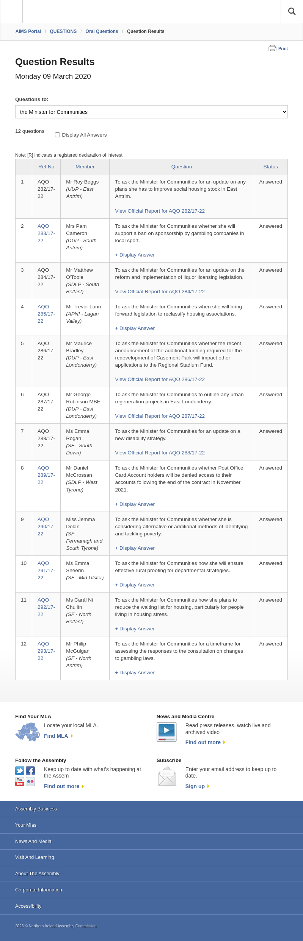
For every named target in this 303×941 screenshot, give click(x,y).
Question (181, 167)
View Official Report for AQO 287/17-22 (160, 416)
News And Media (33, 841)
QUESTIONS (63, 31)
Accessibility (28, 906)
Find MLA (56, 736)
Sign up (195, 786)
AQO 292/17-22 (46, 607)
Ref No (46, 167)
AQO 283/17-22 (46, 233)
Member (84, 167)
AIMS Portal (28, 31)
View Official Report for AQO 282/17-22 (160, 211)
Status (271, 167)
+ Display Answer (135, 255)
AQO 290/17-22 (46, 526)
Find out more (203, 742)
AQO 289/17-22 (46, 475)
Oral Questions (102, 31)
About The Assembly (37, 873)
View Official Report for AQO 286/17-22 (160, 379)
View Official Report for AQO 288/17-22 (160, 453)
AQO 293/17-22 (46, 651)
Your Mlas (25, 825)
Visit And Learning (34, 857)
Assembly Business (36, 809)
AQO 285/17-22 (46, 314)
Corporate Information (38, 890)
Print (283, 48)
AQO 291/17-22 (46, 570)
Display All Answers (84, 135)
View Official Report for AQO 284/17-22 (160, 291)
